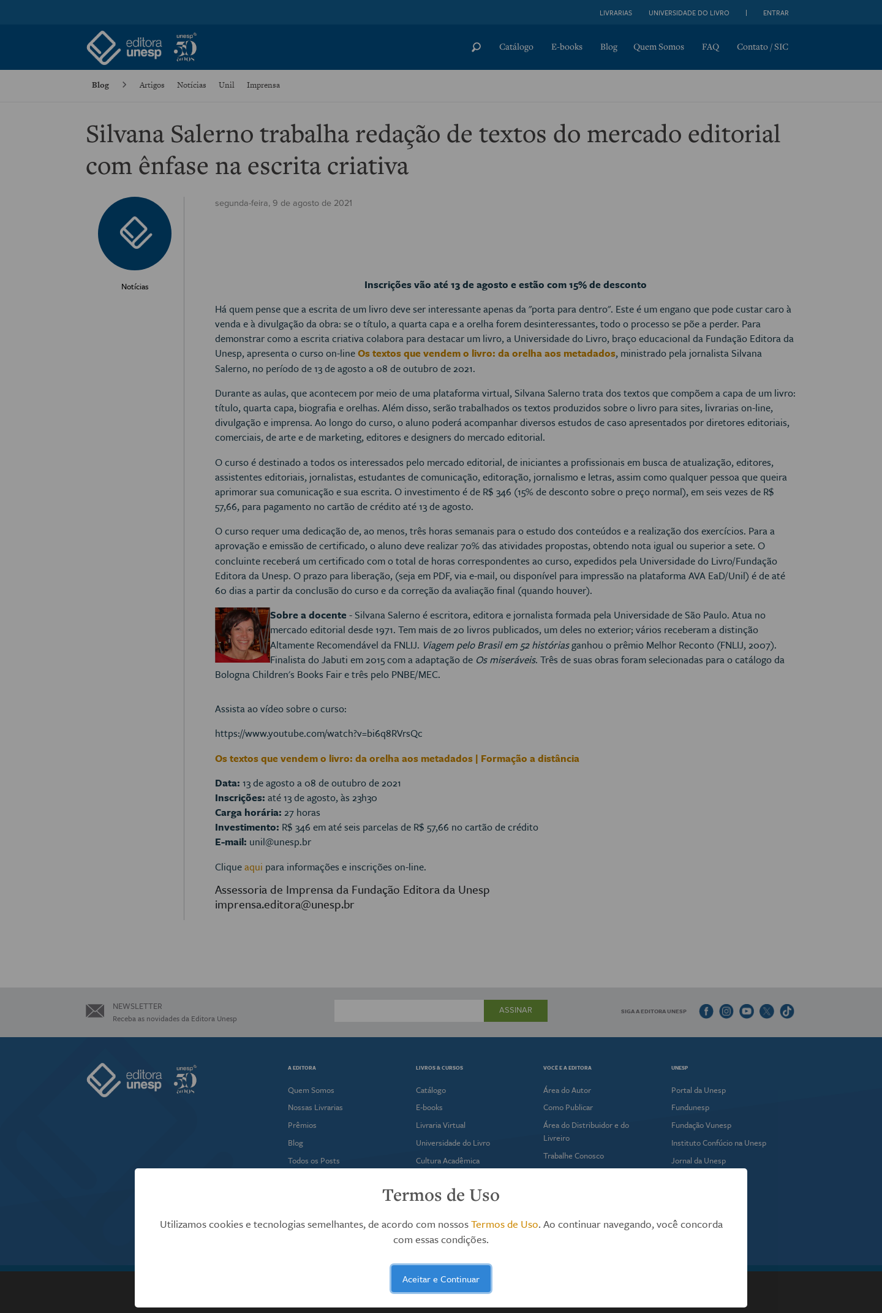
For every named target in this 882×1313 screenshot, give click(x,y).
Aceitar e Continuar (441, 1278)
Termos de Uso (504, 1223)
